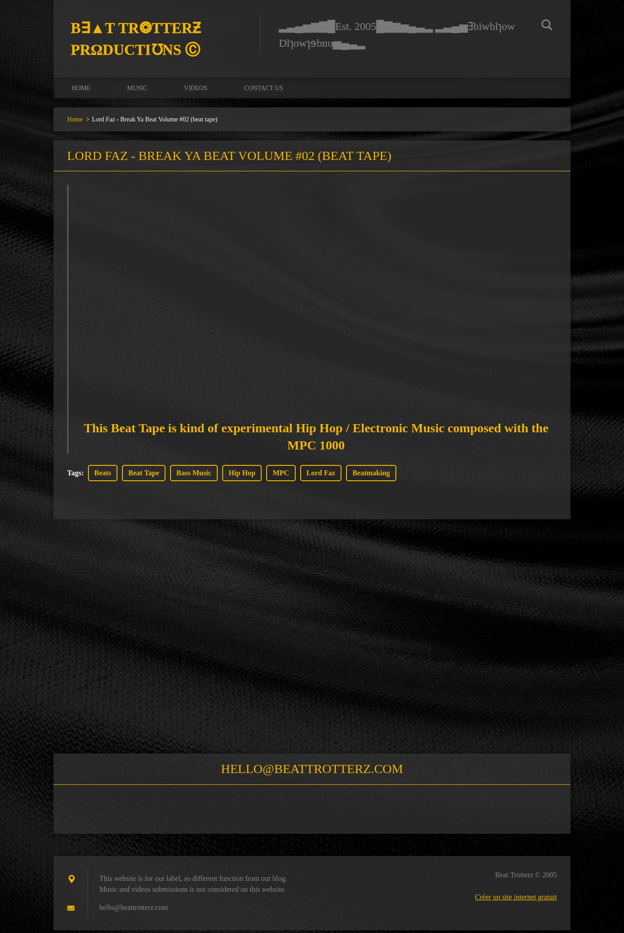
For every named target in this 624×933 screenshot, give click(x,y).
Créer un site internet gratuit (516, 900)
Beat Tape (143, 475)
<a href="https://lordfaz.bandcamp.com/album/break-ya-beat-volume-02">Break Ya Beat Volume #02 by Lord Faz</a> (316, 294)
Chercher (546, 26)
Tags (74, 475)
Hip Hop (242, 475)
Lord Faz (321, 475)
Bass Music (193, 475)
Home (81, 90)
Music (137, 90)
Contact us (263, 90)
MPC (281, 475)
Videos (195, 90)
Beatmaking (371, 475)
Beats (102, 475)
